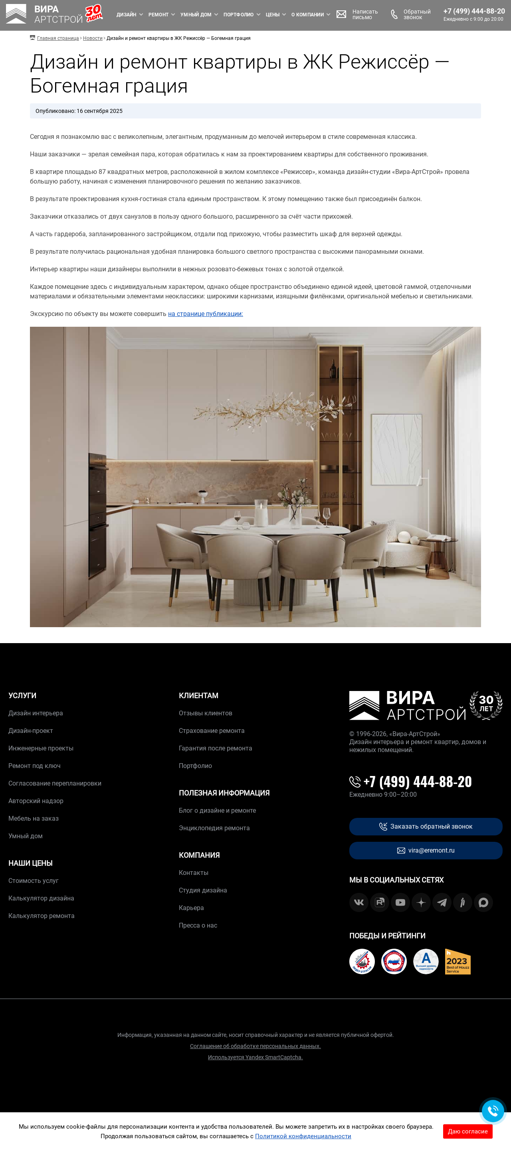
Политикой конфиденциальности (303, 1136)
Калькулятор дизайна (41, 898)
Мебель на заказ (33, 818)
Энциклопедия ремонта (214, 828)
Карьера (191, 908)
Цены (255, 15)
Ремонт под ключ (34, 766)
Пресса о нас (198, 925)
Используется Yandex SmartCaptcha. (255, 1057)
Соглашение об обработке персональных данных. (255, 1046)
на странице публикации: (205, 314)
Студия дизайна (203, 890)
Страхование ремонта (212, 730)
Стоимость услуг (33, 880)
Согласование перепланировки (54, 783)
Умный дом (178, 15)
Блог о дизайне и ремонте (217, 810)
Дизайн (109, 15)
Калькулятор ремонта (41, 916)
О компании (290, 15)
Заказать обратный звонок (426, 827)
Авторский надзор (35, 801)
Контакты (193, 873)
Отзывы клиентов (205, 713)
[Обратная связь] (493, 1111)
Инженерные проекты (40, 748)
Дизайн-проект (30, 730)
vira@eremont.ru (426, 851)
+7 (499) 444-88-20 (457, 11)
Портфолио (221, 15)
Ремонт (141, 15)
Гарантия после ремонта (215, 748)
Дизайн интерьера (35, 713)
